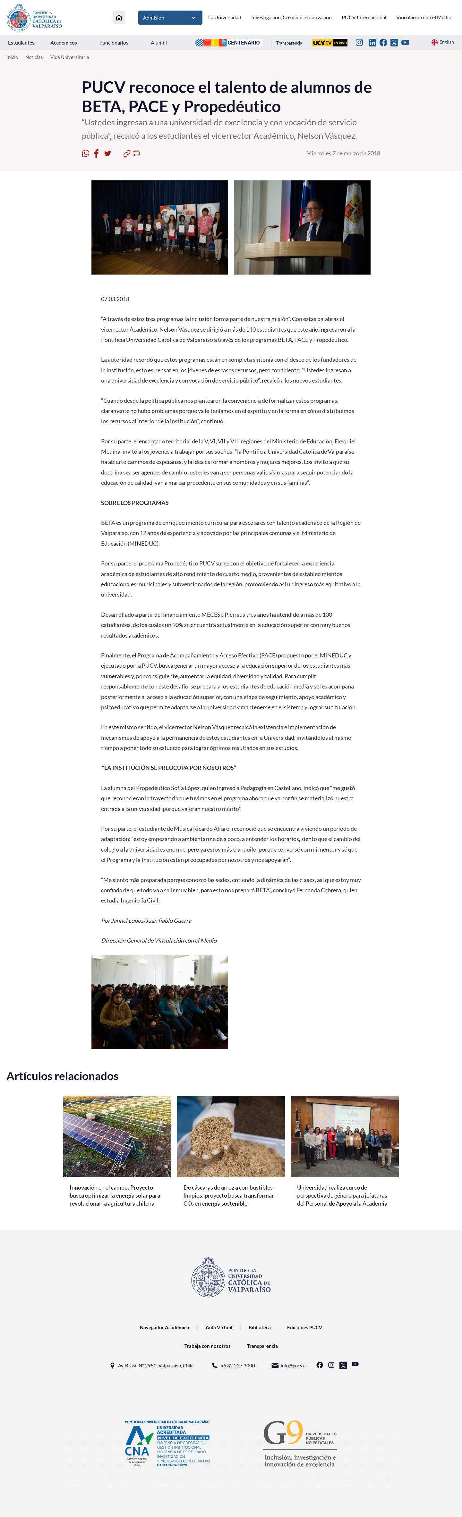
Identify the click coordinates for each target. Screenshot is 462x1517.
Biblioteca (260, 1327)
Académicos (63, 42)
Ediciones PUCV (304, 1327)
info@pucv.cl (289, 1366)
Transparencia (289, 42)
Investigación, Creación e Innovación (291, 17)
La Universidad (224, 17)
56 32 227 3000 (233, 1366)
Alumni (159, 42)
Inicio (12, 57)
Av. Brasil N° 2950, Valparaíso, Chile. (151, 1366)
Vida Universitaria (69, 57)
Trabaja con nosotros (207, 1346)
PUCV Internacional (364, 17)
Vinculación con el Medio (423, 17)
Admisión (170, 17)
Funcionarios (113, 42)
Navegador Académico (164, 1327)
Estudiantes (21, 42)
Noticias (34, 57)
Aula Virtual (219, 1327)
